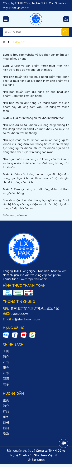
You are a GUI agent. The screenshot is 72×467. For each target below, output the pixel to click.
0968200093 (20, 314)
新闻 (6, 378)
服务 (6, 367)
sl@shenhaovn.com (26, 319)
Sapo (41, 460)
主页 (6, 351)
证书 (6, 373)
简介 (6, 356)
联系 (6, 384)
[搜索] (65, 32)
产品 (6, 362)
